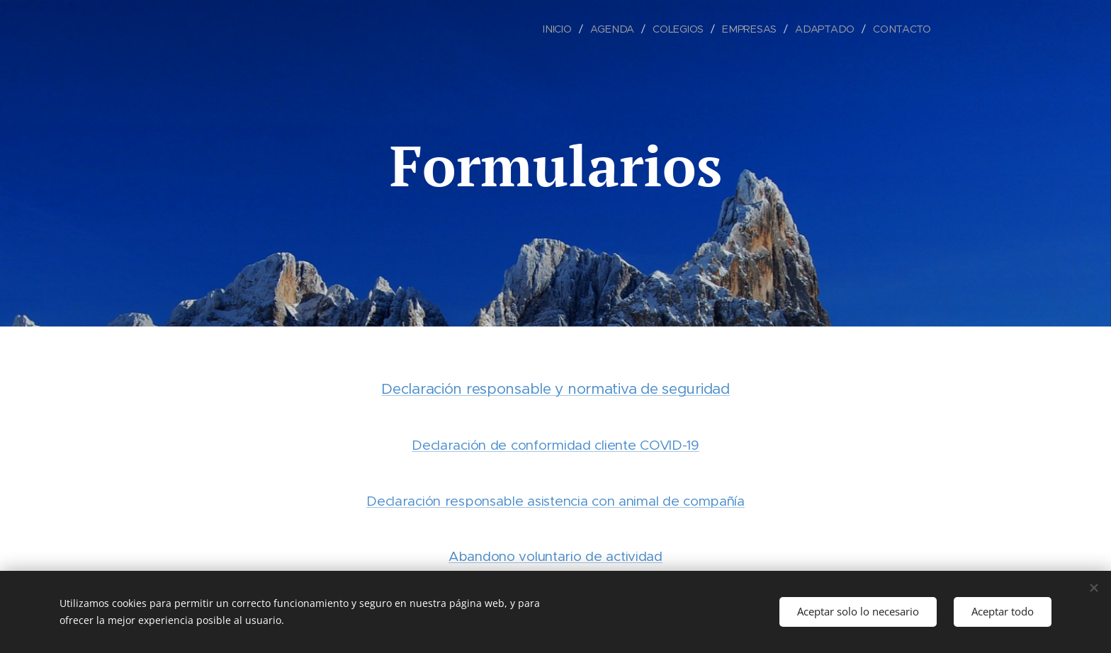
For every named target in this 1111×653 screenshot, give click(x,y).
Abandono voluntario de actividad (555, 556)
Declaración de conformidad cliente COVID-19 (555, 445)
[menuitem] (563, 29)
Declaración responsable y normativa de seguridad (555, 389)
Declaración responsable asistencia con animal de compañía (555, 501)
